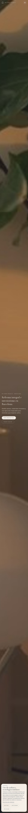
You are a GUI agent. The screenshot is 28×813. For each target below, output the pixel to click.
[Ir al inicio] (8, 2)
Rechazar (6, 809)
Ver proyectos (9, 417)
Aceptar (6, 805)
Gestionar (15, 805)
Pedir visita (8, 421)
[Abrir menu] (25, 2)
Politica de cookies (8, 802)
